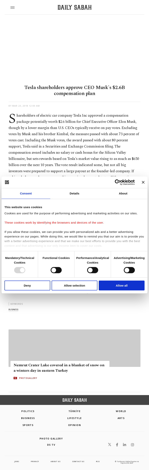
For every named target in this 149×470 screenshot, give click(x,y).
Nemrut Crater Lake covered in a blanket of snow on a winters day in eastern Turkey (59, 367)
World (121, 411)
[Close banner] (143, 182)
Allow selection (74, 285)
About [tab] (123, 193)
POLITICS (28, 411)
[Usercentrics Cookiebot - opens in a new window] (118, 182)
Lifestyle (74, 418)
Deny (27, 285)
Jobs (16, 461)
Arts (121, 418)
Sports (28, 425)
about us (55, 461)
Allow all (122, 285)
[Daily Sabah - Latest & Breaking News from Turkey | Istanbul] (75, 7)
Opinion (74, 425)
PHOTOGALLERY (28, 378)
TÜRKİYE (74, 411)
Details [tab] (74, 193)
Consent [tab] (26, 193)
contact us (78, 461)
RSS (98, 461)
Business (28, 418)
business (13, 309)
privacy (35, 461)
